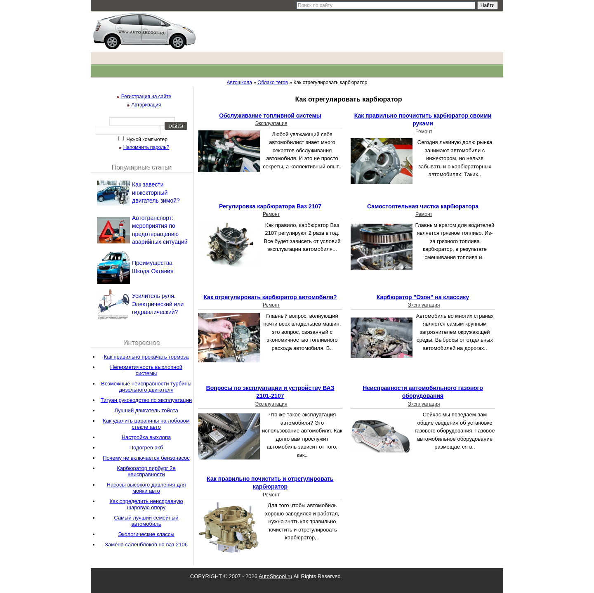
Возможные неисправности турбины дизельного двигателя (146, 386)
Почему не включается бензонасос (146, 458)
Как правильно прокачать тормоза (146, 357)
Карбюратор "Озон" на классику (423, 297)
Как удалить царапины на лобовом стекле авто (146, 424)
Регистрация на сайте (146, 96)
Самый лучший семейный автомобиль (146, 521)
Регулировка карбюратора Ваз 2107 (270, 206)
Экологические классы (146, 534)
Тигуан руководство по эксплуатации (146, 400)
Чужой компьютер (146, 139)
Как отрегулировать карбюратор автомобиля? (270, 297)
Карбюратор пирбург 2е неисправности (146, 471)
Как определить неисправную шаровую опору (146, 504)
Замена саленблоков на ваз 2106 (146, 544)
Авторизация (146, 105)
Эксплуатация (271, 123)
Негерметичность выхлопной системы (146, 370)
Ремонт (423, 132)
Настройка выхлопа (146, 437)
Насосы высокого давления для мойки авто (146, 488)
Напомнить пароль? (146, 147)
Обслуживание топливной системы (270, 115)
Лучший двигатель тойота (146, 410)
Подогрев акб (146, 447)
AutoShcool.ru (275, 576)
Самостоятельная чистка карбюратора (422, 206)
